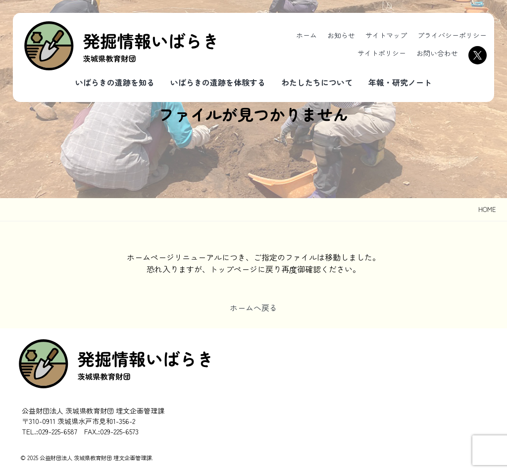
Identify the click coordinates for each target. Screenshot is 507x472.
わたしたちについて (317, 82)
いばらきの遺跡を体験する (217, 82)
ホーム (306, 35)
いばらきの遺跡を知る (114, 82)
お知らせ (341, 35)
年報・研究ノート (400, 82)
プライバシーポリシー (452, 35)
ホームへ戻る (253, 308)
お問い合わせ (437, 53)
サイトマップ (386, 35)
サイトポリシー (381, 53)
